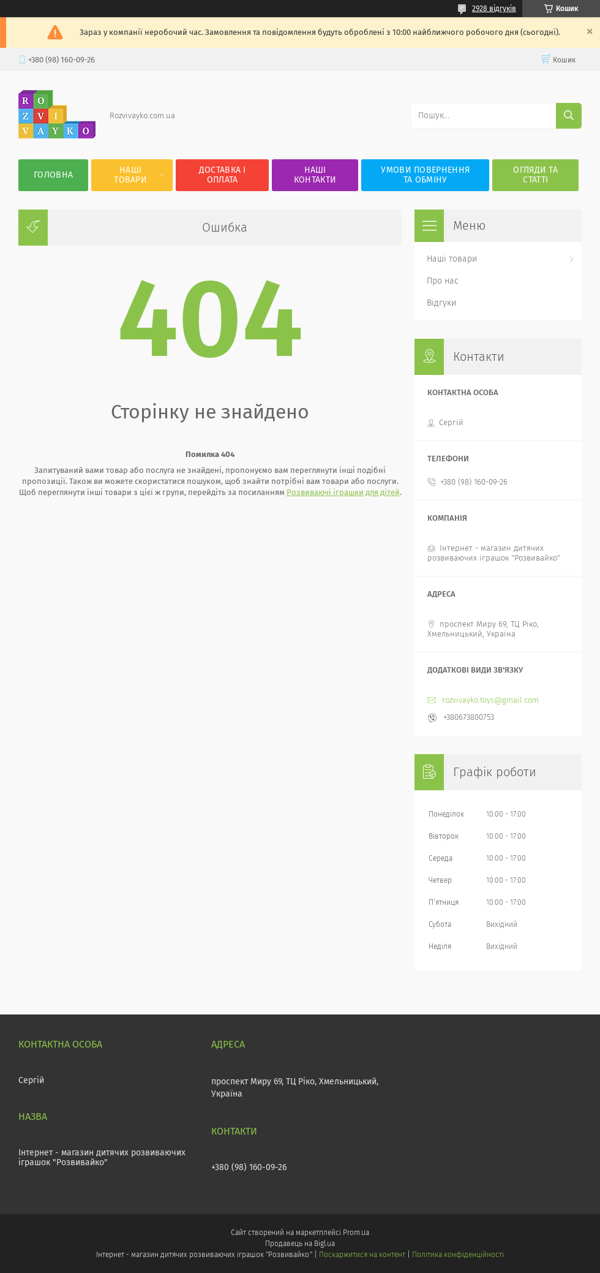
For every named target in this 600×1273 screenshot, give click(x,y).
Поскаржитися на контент (362, 1254)
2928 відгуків (494, 8)
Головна (53, 175)
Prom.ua (356, 1232)
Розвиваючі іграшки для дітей (343, 492)
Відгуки (441, 303)
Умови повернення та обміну (425, 175)
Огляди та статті (535, 175)
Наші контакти (315, 175)
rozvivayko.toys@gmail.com (490, 699)
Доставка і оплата (222, 175)
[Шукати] (569, 116)
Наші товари (130, 175)
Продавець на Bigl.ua (300, 1243)
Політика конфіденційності (458, 1254)
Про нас (443, 281)
